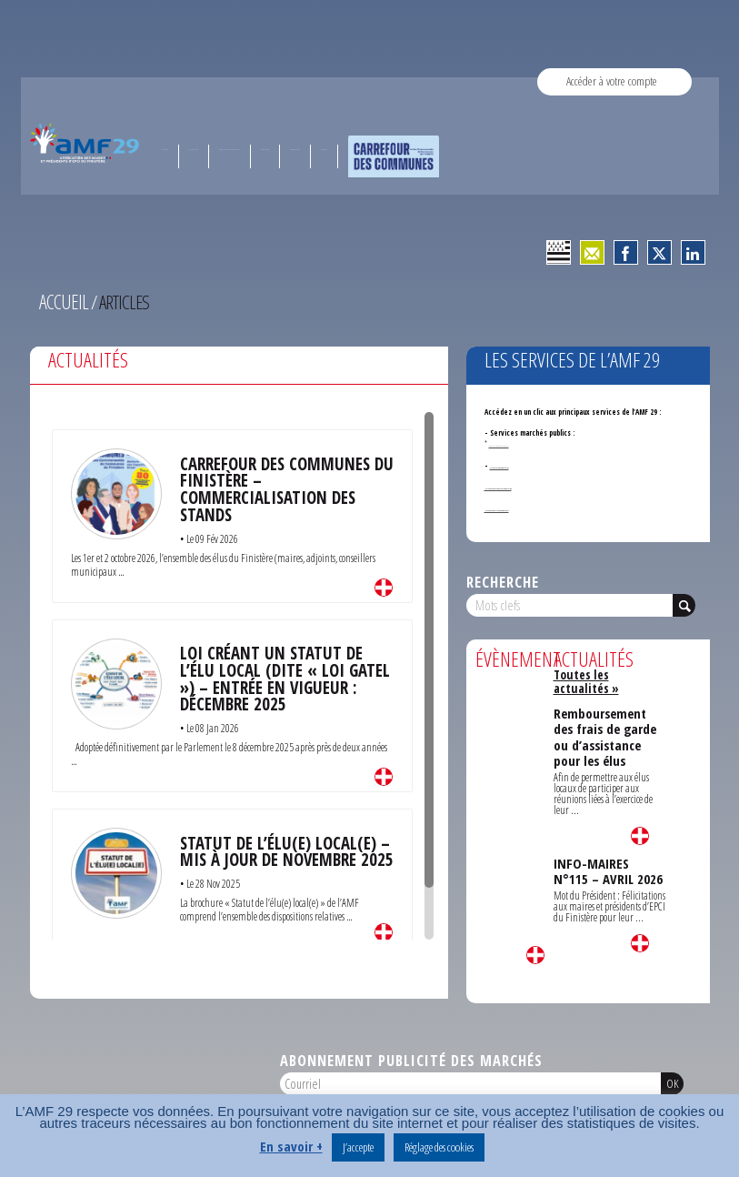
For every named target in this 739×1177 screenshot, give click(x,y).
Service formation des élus (532, 463)
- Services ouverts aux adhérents (538, 506)
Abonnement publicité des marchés (411, 1058)
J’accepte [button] (358, 1147)
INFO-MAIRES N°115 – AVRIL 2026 (608, 840)
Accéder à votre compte (612, 81)
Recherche (502, 579)
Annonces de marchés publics (521, 442)
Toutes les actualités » (607, 671)
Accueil (62, 301)
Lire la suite (383, 583)
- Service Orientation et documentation (546, 484)
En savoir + (291, 1146)
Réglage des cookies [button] (439, 1147)
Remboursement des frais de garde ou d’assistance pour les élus (605, 714)
